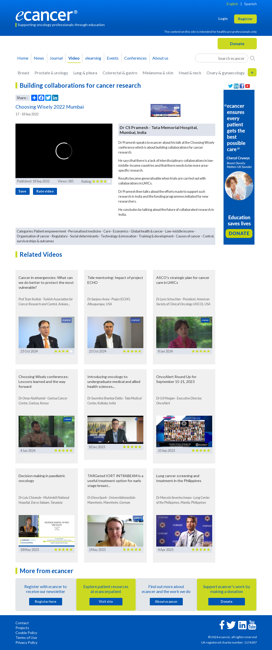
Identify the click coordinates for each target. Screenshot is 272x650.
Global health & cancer (147, 231)
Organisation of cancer (33, 236)
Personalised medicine (84, 231)
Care (107, 231)
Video (74, 57)
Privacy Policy (26, 642)
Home (22, 57)
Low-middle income (179, 231)
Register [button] (245, 19)
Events (113, 57)
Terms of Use (26, 637)
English (232, 4)
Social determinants (84, 236)
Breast (23, 72)
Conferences (135, 57)
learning (93, 57)
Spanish (250, 4)
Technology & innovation (118, 236)
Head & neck (190, 72)
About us (160, 57)
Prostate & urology (51, 72)
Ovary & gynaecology (226, 72)
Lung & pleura (85, 72)
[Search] (252, 58)
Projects (22, 627)
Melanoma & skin (158, 72)
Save (22, 191)
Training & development (156, 236)
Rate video (45, 191)
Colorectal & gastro (120, 72)
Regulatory (60, 236)
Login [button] (223, 18)
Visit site (106, 601)
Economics (120, 231)
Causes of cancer (188, 236)
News (39, 57)
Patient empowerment (50, 231)
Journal (56, 57)
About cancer (166, 601)
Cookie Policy (26, 632)
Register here (45, 601)
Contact (22, 623)
